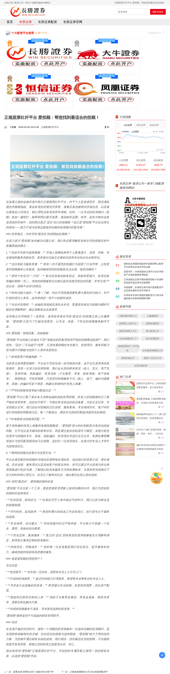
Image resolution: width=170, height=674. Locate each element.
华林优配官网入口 (128, 267)
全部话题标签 (140, 317)
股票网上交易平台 (128, 275)
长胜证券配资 (47, 22)
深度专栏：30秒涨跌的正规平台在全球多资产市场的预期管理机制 (143, 225)
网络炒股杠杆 (127, 309)
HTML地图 (120, 663)
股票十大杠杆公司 (152, 309)
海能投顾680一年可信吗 (128, 300)
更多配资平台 (156, 33)
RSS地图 (110, 663)
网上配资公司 (152, 282)
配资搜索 (158, 12)
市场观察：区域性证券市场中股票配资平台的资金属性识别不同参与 (143, 241)
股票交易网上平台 (128, 282)
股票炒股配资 (152, 275)
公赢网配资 (152, 267)
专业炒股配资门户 (128, 290)
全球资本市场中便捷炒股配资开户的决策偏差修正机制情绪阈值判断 (143, 248)
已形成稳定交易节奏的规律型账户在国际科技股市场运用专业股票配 (143, 233)
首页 (10, 22)
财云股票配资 (152, 290)
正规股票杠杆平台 (50, 78)
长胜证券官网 (72, 22)
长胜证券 (25, 22)
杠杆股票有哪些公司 (152, 302)
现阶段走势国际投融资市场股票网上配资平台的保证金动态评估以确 (143, 217)
